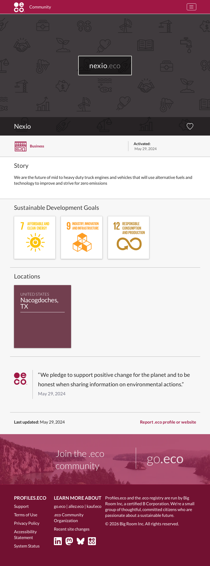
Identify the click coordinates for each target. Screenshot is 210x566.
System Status (27, 545)
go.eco (60, 506)
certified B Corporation (148, 503)
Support (21, 506)
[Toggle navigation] (191, 6)
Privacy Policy (26, 523)
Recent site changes (72, 528)
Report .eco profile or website (168, 421)
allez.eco (76, 506)
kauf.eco (94, 506)
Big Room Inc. (132, 523)
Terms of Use (25, 514)
